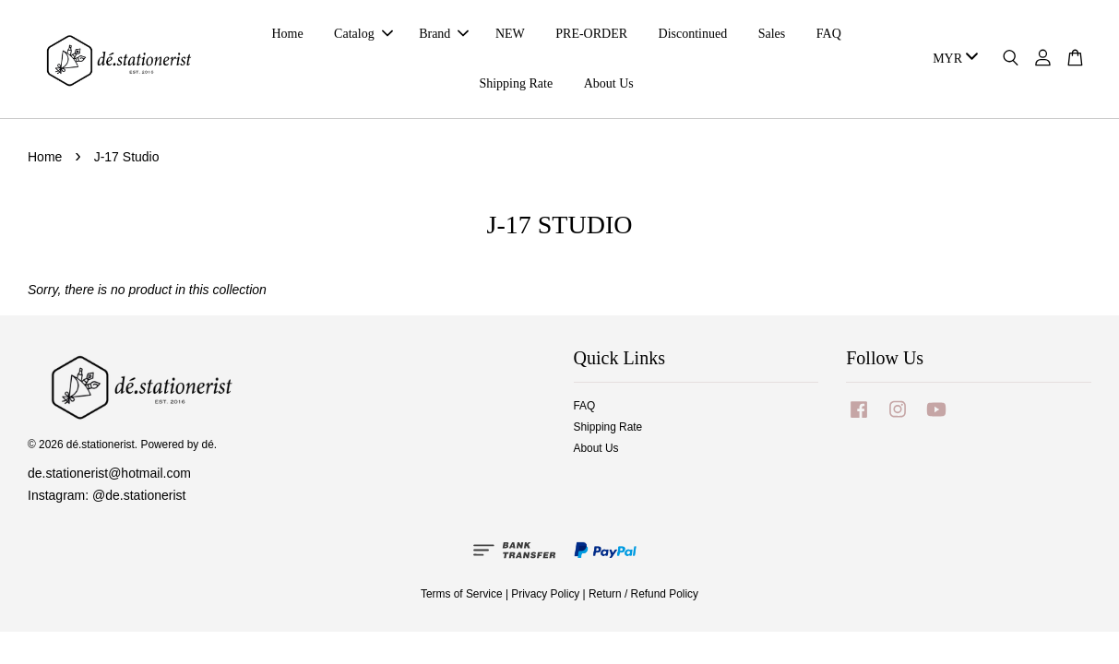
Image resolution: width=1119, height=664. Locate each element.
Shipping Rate (516, 83)
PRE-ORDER (591, 34)
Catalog (363, 34)
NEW (510, 34)
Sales (772, 34)
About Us (609, 83)
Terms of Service (462, 593)
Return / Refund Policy (643, 593)
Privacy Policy (545, 593)
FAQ (828, 34)
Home (287, 34)
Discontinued (693, 34)
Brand (444, 34)
